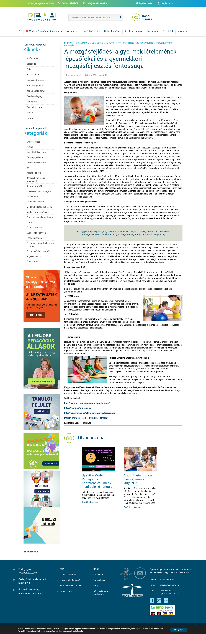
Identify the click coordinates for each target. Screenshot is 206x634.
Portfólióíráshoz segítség (38, 251)
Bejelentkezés (145, 3)
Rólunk (96, 568)
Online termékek (112, 30)
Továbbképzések (91, 30)
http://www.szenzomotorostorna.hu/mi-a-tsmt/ (87, 403)
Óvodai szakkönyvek (36, 232)
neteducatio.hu (31, 551)
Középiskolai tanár (36, 90)
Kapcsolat (98, 574)
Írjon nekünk (99, 580)
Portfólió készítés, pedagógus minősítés (30, 591)
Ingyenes (182, 30)
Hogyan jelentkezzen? (70, 580)
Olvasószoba (152, 30)
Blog (95, 585)
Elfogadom (179, 630)
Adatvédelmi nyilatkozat (71, 585)
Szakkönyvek (72, 30)
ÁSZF (62, 568)
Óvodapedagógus (36, 96)
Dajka (29, 69)
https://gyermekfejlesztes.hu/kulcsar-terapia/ (86, 417)
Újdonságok (32, 261)
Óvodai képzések (34, 227)
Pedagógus (32, 101)
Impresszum (66, 591)
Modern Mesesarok (35, 201)
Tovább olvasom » (90, 502)
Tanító (30, 117)
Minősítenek (32, 196)
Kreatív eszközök (133, 30)
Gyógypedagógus (36, 79)
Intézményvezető (35, 85)
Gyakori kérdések (68, 574)
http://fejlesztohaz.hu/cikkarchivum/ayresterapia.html (90, 412)
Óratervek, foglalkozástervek (40, 217)
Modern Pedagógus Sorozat (40, 206)
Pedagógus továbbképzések (27, 570)
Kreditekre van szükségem (39, 191)
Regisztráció (167, 3)
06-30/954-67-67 (70, 3)
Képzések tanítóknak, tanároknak (36, 179)
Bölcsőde (31, 63)
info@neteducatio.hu (97, 3)
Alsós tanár (32, 58)
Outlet (29, 222)
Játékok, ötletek (34, 172)
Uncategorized (33, 141)
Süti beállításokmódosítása (100, 593)
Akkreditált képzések (36, 152)
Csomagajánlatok (35, 157)
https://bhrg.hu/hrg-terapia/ (77, 407)
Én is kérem (35, 315)
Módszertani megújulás (37, 212)
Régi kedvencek (34, 256)
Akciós (30, 146)
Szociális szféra (34, 107)
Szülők (30, 112)
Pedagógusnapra (34, 237)
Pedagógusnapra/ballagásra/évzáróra (40, 244)
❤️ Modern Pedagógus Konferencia (44, 30)
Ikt (28, 167)
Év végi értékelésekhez (37, 162)
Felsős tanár (33, 74)
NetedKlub (168, 30)
